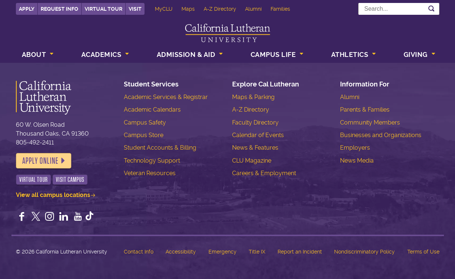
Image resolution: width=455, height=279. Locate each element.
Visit (135, 9)
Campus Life (273, 54)
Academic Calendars (152, 109)
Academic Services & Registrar (166, 97)
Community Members (370, 122)
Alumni (253, 9)
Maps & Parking (253, 97)
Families (280, 9)
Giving (416, 54)
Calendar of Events (258, 135)
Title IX (257, 252)
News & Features (255, 147)
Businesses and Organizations (380, 135)
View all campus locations (53, 194)
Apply (26, 9)
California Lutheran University (228, 33)
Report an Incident (300, 252)
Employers (355, 147)
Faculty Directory (255, 122)
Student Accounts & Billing (160, 147)
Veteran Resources (150, 173)
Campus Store (143, 135)
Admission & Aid (186, 54)
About (34, 54)
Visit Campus (70, 179)
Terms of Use (423, 252)
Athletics (350, 54)
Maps (188, 9)
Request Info (59, 9)
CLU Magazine (251, 160)
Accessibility (181, 252)
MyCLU (164, 9)
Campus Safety (145, 122)
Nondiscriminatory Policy (364, 252)
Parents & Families (365, 109)
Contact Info (138, 252)
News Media (357, 160)
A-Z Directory (220, 9)
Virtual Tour (103, 9)
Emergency (222, 252)
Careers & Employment (264, 173)
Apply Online (40, 161)
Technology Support (152, 160)
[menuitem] (37, 55)
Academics (101, 54)
